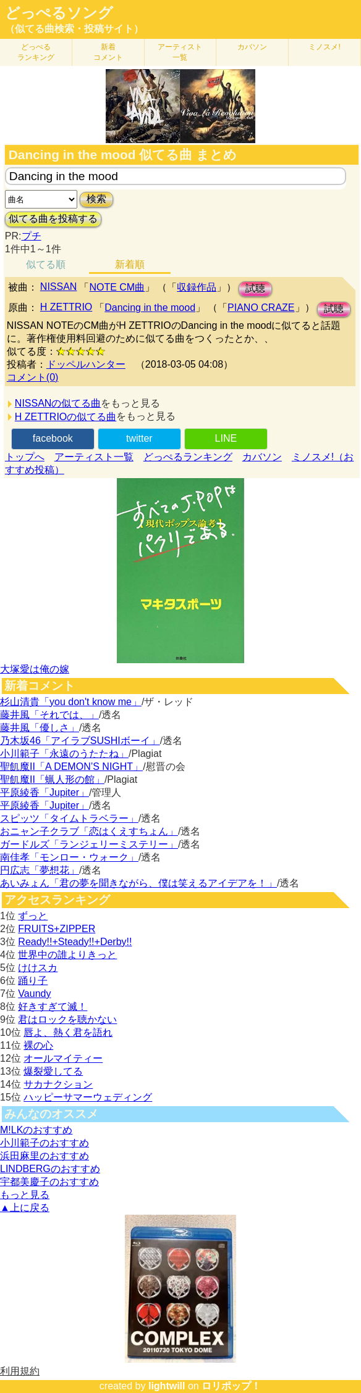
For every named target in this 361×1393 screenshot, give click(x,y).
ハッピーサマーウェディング (87, 1097)
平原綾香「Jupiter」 (44, 792)
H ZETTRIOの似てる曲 (65, 416)
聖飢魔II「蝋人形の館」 (52, 779)
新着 (108, 52)
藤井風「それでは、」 (49, 714)
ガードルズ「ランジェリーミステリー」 (89, 844)
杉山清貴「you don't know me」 (71, 701)
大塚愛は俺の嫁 (34, 669)
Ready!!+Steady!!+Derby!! (75, 941)
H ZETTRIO (66, 307)
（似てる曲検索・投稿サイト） (74, 28)
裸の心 (38, 1045)
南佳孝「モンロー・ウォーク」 (69, 857)
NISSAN (58, 286)
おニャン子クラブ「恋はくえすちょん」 (89, 831)
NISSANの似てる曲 (58, 403)
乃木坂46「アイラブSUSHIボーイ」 (80, 740)
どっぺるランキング (187, 457)
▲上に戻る (24, 1207)
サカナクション (58, 1084)
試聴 (255, 288)
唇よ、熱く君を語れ (68, 1032)
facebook (53, 438)
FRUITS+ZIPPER (56, 929)
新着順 (130, 264)
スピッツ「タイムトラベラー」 (69, 818)
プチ (31, 236)
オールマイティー (63, 1058)
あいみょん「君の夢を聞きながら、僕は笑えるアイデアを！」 (138, 883)
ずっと (33, 916)
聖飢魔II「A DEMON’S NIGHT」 (71, 766)
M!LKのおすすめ (36, 1130)
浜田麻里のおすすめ (44, 1156)
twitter (139, 438)
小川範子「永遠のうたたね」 (64, 753)
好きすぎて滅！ (52, 1006)
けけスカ (37, 967)
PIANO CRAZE (260, 307)
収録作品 (196, 287)
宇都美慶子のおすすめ (49, 1181)
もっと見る (24, 1194)
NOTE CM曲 (117, 287)
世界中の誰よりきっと (67, 954)
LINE (226, 438)
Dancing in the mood (149, 307)
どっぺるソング (59, 13)
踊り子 (33, 980)
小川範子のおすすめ (44, 1143)
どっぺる (35, 52)
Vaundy (34, 993)
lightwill (166, 1386)
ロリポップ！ (231, 1386)
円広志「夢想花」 (39, 870)
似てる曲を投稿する (53, 218)
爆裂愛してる (53, 1071)
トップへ (25, 457)
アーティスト (180, 52)
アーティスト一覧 (94, 457)
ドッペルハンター (85, 364)
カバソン (252, 47)
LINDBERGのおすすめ (50, 1169)
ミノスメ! (324, 47)
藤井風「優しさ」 (39, 727)
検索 (96, 199)
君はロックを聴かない (67, 1019)
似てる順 (46, 264)
